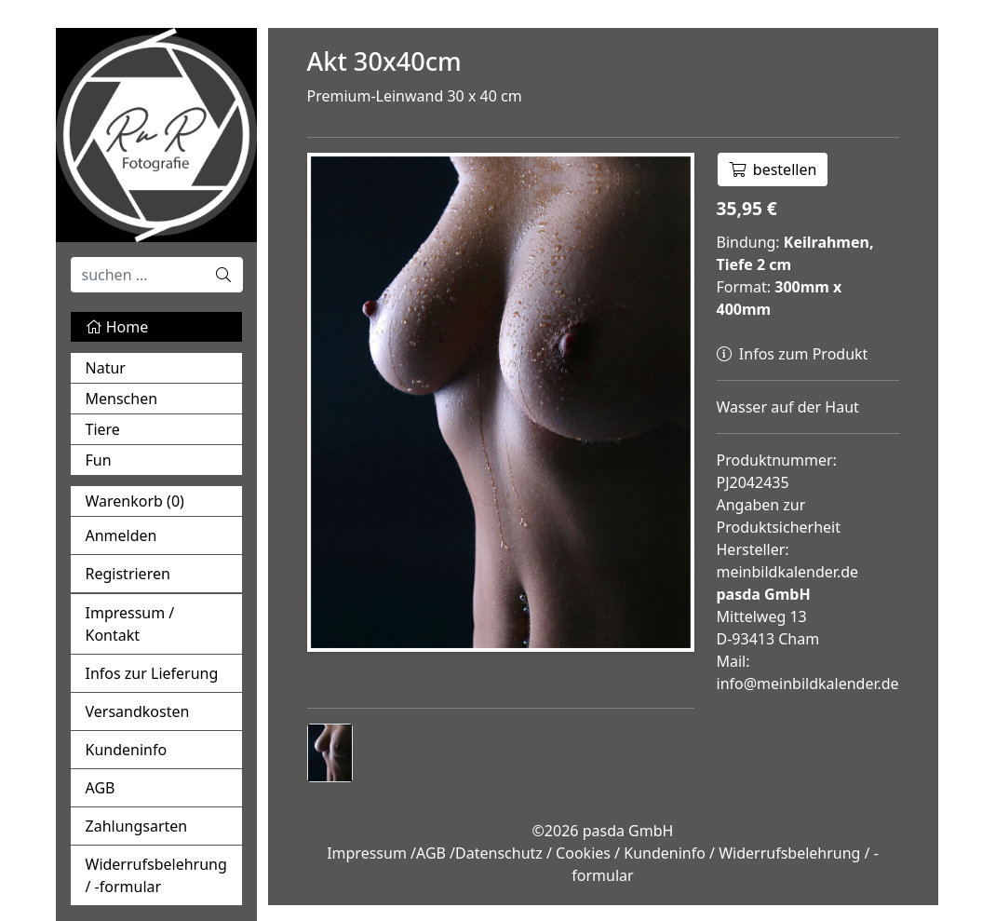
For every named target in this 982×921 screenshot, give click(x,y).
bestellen (773, 169)
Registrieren (128, 573)
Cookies (583, 853)
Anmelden (121, 535)
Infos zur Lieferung (152, 673)
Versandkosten (138, 711)
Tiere (103, 429)
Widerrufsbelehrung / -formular (156, 875)
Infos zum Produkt (792, 354)
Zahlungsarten (137, 826)
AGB (100, 788)
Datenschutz (499, 853)
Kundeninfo (127, 749)
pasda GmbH (628, 830)
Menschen (122, 398)
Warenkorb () (135, 501)
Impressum (367, 853)
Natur (106, 368)
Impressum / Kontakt (130, 624)
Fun (99, 460)
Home (117, 327)
